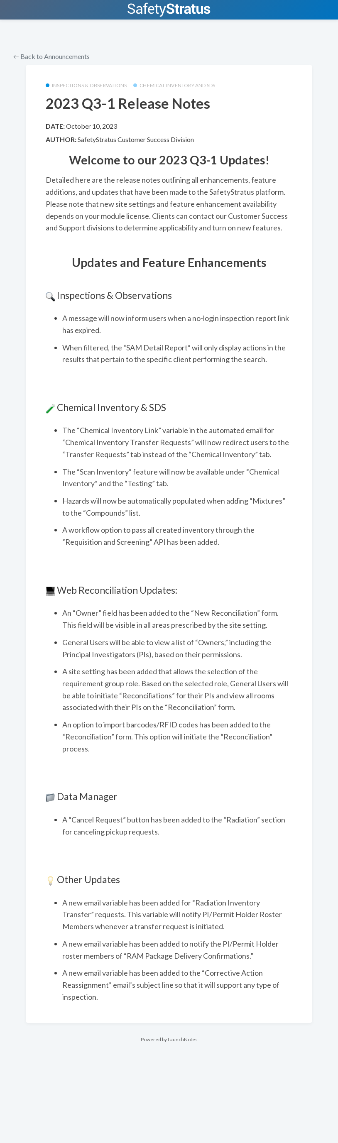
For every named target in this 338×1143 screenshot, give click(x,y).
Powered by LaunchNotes (169, 1039)
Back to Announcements (51, 56)
